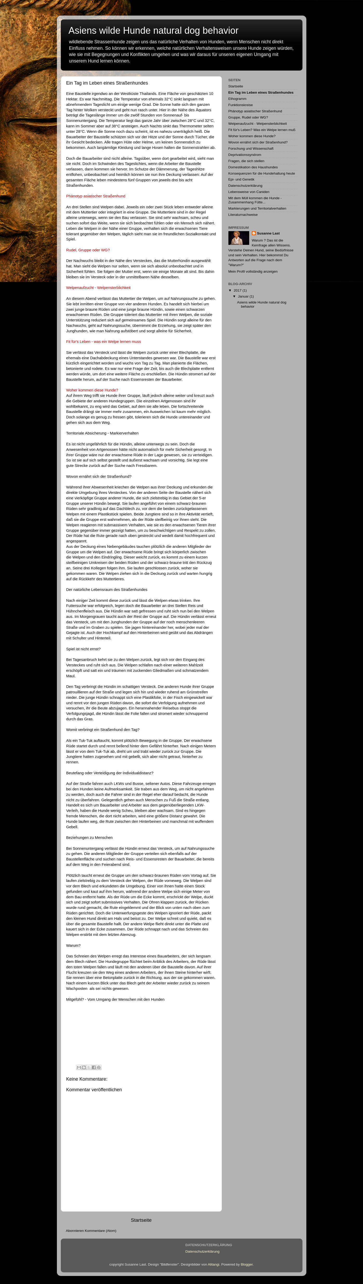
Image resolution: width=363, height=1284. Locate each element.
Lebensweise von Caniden (248, 192)
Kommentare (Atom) (100, 1231)
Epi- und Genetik (241, 179)
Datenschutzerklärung (245, 186)
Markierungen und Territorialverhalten (257, 208)
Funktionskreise (240, 105)
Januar (244, 296)
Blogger (247, 1264)
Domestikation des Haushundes (253, 167)
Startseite (141, 1220)
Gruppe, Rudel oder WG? (248, 117)
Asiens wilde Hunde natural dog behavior (154, 30)
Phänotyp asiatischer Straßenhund (255, 111)
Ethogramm (237, 99)
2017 (238, 290)
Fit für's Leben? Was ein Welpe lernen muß (261, 130)
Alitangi (213, 1264)
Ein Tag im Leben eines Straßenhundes (261, 92)
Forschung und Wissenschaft (251, 148)
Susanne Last (268, 233)
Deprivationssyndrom (244, 155)
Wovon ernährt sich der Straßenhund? (98, 476)
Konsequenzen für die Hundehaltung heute (261, 173)
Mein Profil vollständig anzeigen (253, 271)
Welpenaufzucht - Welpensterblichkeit (257, 124)
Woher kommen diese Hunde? (252, 136)
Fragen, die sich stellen (246, 161)
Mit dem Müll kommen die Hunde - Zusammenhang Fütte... (255, 200)
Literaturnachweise (243, 215)
